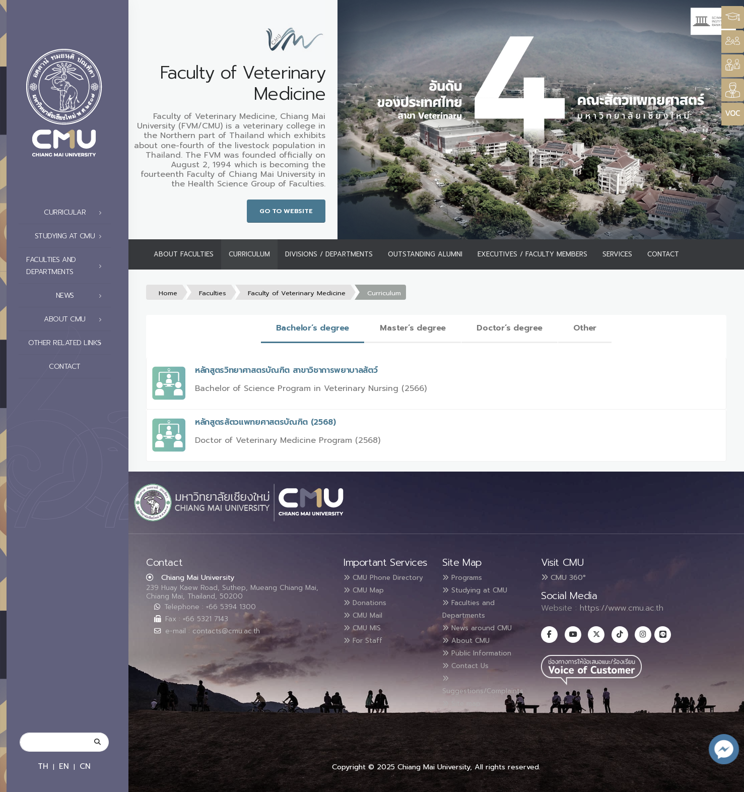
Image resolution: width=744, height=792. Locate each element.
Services (617, 254)
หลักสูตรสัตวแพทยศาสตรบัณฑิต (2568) (265, 422)
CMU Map (368, 602)
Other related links (67, 343)
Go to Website (286, 211)
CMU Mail (367, 626)
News (82, 295)
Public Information (483, 650)
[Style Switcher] (732, 41)
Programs (466, 577)
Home (168, 293)
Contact (78, 366)
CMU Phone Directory (372, 583)
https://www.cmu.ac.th (621, 608)
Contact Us (470, 662)
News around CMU (484, 626)
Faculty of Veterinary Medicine (297, 293)
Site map (465, 698)
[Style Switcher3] (732, 17)
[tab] (313, 328)
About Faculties (184, 254)
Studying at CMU (71, 236)
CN (85, 766)
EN (64, 766)
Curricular (75, 212)
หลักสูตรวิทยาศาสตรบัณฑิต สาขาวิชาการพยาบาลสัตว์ (286, 370)
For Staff (366, 650)
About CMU (75, 319)
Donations (369, 614)
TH (43, 766)
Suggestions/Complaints (491, 681)
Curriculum (249, 254)
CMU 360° (563, 577)
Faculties (212, 293)
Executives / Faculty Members (532, 254)
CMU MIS (366, 638)
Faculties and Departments (66, 265)
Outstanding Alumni (425, 254)
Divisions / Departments (329, 254)
